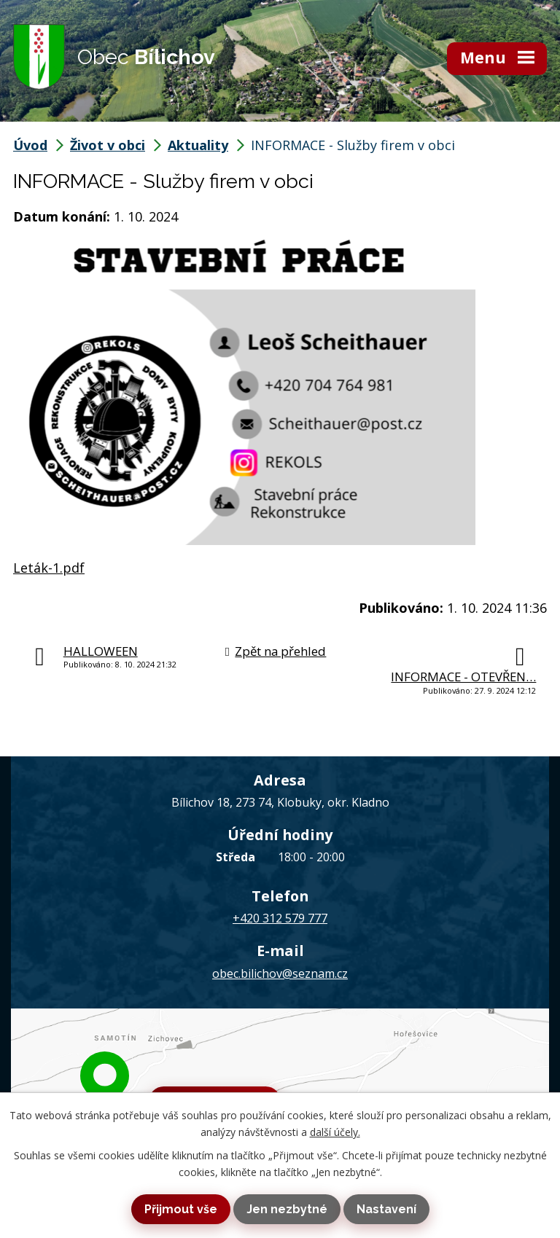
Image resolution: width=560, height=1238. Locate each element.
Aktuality (198, 145)
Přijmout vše (180, 1209)
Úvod (30, 145)
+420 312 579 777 (280, 918)
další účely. (335, 1132)
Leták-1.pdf (49, 567)
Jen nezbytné (286, 1209)
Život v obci (107, 145)
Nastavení (386, 1209)
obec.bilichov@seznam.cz (280, 973)
